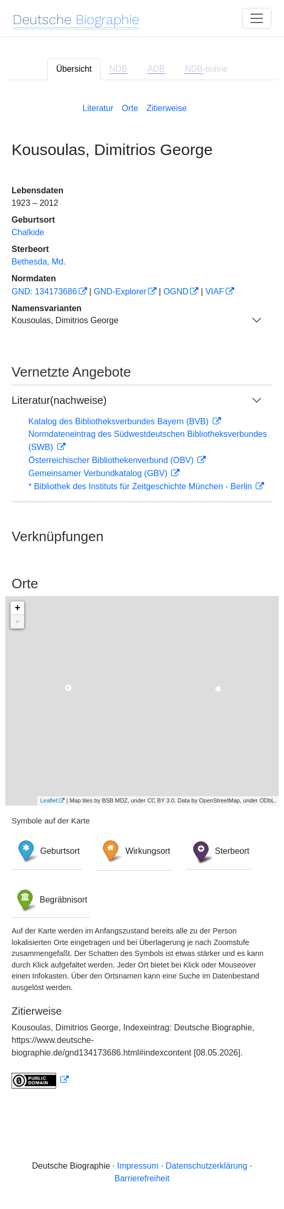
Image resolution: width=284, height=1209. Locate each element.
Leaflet (48, 800)
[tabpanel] (142, 593)
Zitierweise (166, 108)
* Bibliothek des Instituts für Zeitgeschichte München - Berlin (141, 486)
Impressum (138, 1165)
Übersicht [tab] (74, 68)
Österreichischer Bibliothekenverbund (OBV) (112, 460)
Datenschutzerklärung (206, 1165)
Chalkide (28, 232)
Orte (130, 108)
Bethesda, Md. (39, 261)
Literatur (97, 108)
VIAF (214, 291)
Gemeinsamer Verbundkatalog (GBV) (99, 473)
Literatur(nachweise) (59, 400)
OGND (175, 291)
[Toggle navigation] (256, 18)
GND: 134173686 (44, 291)
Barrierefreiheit (142, 1178)
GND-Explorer (120, 291)
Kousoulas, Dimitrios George (65, 320)
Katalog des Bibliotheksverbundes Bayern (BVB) (119, 421)
